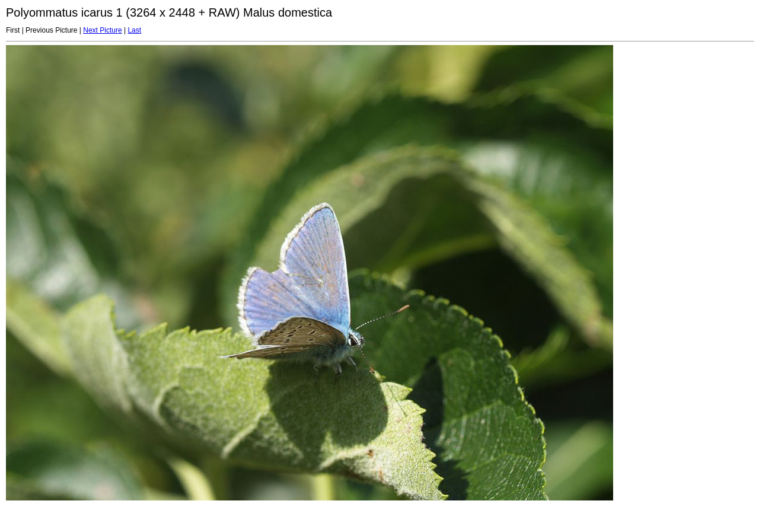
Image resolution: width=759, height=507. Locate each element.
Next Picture (102, 30)
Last (134, 30)
